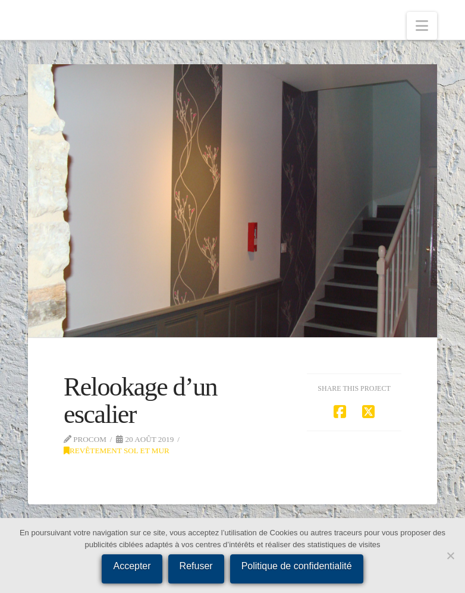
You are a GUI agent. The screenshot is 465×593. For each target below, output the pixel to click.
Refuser (196, 566)
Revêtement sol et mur (116, 450)
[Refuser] (450, 555)
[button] (422, 26)
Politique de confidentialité (296, 566)
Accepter (131, 566)
